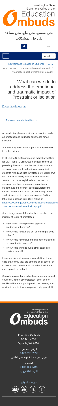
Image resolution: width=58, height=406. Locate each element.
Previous (10, 120)
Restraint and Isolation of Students (26, 63)
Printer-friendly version (14, 106)
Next (33, 120)
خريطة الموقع (29, 382)
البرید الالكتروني (29, 371)
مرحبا (50, 63)
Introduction (23, 120)
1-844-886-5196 (29, 367)
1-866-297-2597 (29, 353)
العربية (47, 56)
